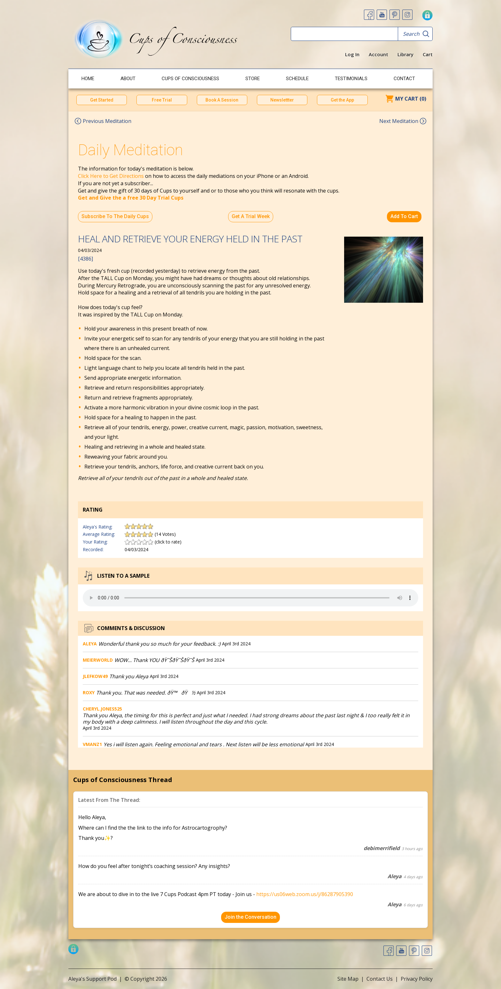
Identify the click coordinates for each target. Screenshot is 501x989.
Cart (428, 54)
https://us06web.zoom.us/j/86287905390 (304, 894)
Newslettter (282, 100)
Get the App (342, 100)
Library (405, 54)
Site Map (347, 978)
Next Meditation (398, 121)
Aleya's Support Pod (92, 978)
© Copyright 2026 (146, 978)
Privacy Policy (417, 978)
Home (87, 78)
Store (252, 78)
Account (378, 54)
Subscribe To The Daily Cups (115, 216)
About (127, 78)
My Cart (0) (410, 98)
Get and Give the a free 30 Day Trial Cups (130, 197)
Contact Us (379, 978)
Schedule (297, 78)
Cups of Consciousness (190, 78)
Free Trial (162, 100)
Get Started (101, 100)
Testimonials (351, 78)
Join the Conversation (250, 917)
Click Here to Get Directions (111, 175)
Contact (404, 78)
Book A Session (221, 100)
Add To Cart (404, 216)
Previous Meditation (107, 121)
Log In (352, 54)
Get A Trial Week (251, 216)
